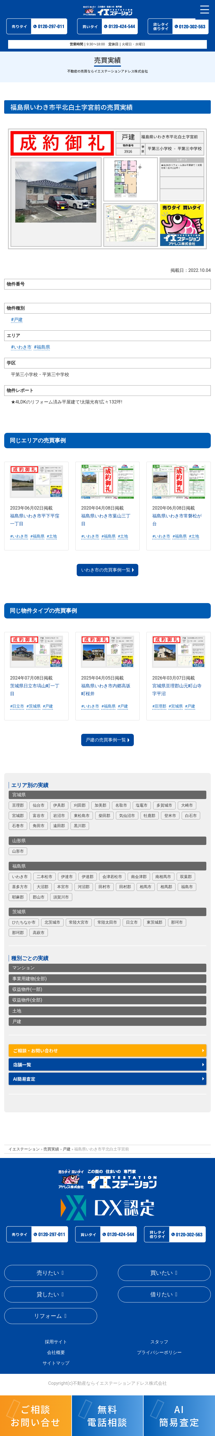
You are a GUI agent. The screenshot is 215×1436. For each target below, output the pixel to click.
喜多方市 (20, 886)
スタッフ (159, 1341)
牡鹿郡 (149, 815)
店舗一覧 (22, 1064)
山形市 (18, 851)
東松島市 (82, 815)
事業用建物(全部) (29, 978)
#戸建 (17, 319)
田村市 (104, 886)
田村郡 (125, 886)
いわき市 (20, 876)
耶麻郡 (18, 897)
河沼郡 (84, 886)
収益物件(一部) (27, 989)
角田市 (39, 825)
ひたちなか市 (24, 922)
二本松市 (44, 876)
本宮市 (63, 886)
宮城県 (19, 794)
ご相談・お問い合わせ (35, 1050)
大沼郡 (42, 886)
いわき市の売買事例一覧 (105, 570)
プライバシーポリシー (159, 1352)
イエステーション (24, 1149)
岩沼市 (59, 815)
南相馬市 (163, 876)
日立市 (132, 922)
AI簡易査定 (24, 1078)
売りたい (48, 1272)
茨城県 (19, 911)
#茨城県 (33, 706)
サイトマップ (56, 1363)
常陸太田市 (107, 922)
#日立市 (17, 706)
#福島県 (42, 347)
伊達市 (67, 876)
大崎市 (187, 805)
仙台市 (39, 805)
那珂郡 (18, 932)
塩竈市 (142, 805)
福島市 (187, 886)
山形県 (19, 840)
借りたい (161, 1294)
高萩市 (39, 932)
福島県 (19, 866)
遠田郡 (59, 825)
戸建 (16, 1021)
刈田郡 (80, 805)
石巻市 (18, 825)
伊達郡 (88, 876)
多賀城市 (164, 805)
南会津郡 (139, 876)
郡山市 (39, 897)
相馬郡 (166, 886)
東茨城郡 (154, 922)
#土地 (52, 536)
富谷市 (39, 815)
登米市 (170, 815)
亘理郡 (18, 805)
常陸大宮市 (78, 922)
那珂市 (177, 922)
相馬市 (145, 886)
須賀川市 (61, 897)
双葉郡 (186, 876)
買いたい (161, 1272)
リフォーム (48, 1316)
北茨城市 (52, 922)
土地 (16, 1011)
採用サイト (56, 1341)
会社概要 (56, 1352)
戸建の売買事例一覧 (106, 739)
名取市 (121, 805)
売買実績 (51, 1149)
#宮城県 (176, 706)
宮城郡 (18, 815)
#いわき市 (21, 347)
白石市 (191, 815)
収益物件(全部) (27, 1000)
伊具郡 (59, 805)
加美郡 (100, 805)
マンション (23, 967)
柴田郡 (104, 815)
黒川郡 (80, 825)
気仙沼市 (127, 815)
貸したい (48, 1294)
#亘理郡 (159, 706)
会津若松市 (112, 876)
